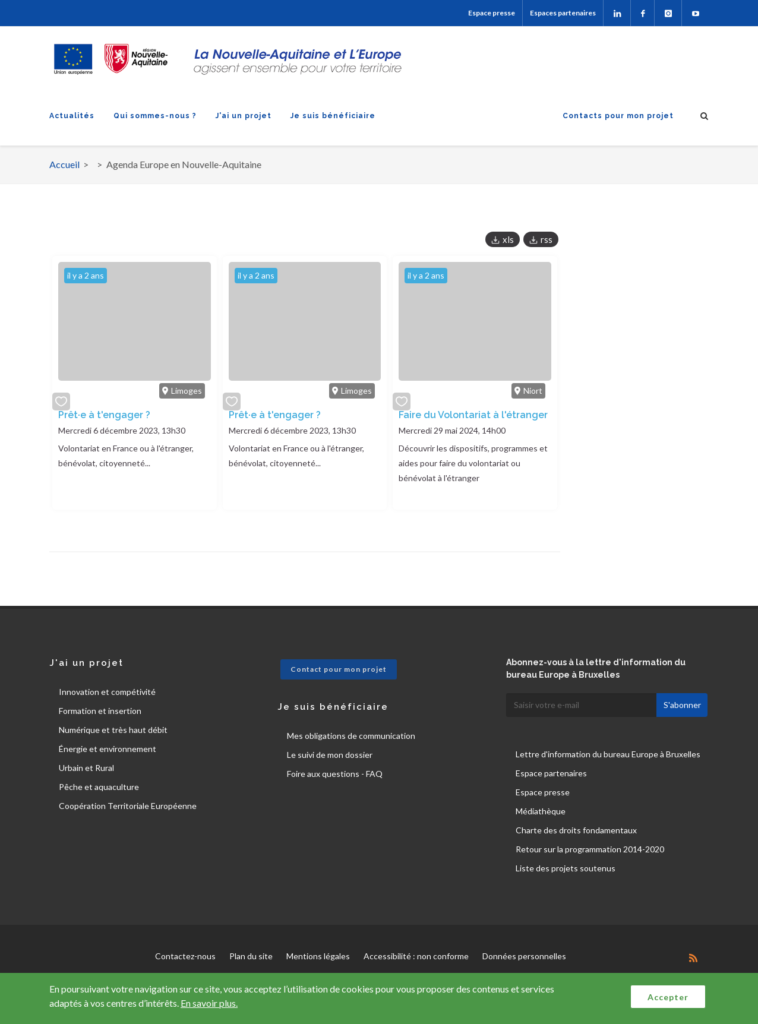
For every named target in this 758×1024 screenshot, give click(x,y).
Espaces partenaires (563, 12)
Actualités (71, 116)
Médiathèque (541, 811)
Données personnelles (524, 956)
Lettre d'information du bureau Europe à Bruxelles (608, 754)
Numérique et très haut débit (113, 730)
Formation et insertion (100, 711)
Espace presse (491, 12)
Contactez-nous (185, 956)
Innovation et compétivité (107, 692)
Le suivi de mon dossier (329, 755)
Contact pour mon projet (338, 669)
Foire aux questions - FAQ (335, 774)
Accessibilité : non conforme (416, 956)
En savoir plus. (209, 1003)
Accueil (64, 164)
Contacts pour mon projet (618, 116)
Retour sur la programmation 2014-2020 (590, 849)
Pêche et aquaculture (99, 787)
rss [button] (546, 239)
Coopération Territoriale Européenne (128, 806)
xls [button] (508, 239)
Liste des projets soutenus (565, 868)
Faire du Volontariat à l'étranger (473, 415)
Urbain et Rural (86, 768)
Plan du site (251, 956)
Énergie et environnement (107, 749)
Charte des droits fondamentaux (576, 830)
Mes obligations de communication (351, 736)
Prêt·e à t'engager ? (104, 415)
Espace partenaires (551, 773)
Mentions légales (318, 956)
